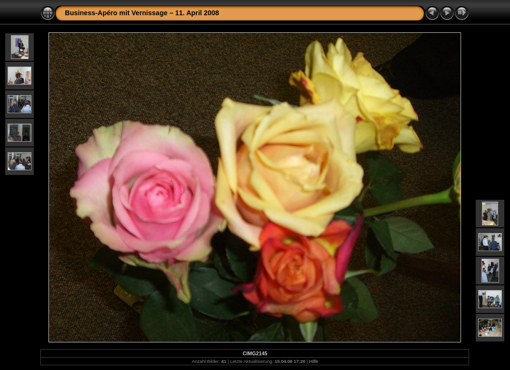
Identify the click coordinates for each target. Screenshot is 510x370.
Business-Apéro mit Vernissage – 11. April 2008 (142, 13)
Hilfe (313, 361)
